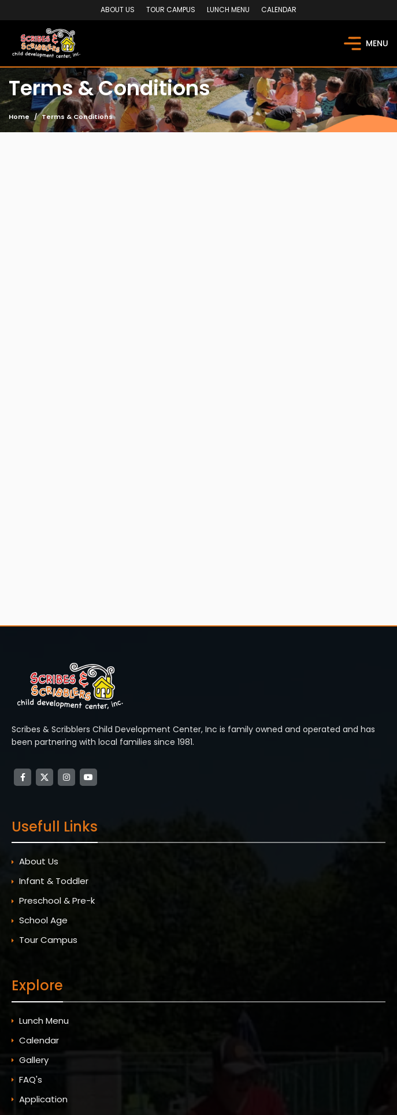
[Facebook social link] (22, 777)
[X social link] (44, 777)
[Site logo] (48, 43)
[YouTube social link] (88, 777)
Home (19, 116)
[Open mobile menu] (366, 43)
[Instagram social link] (66, 777)
